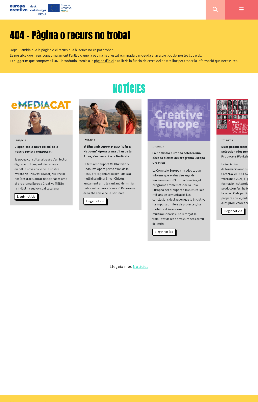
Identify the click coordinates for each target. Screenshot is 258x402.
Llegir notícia (26, 196)
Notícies (140, 266)
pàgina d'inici (104, 60)
